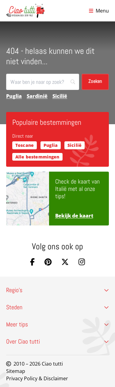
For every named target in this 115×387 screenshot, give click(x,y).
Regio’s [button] (57, 290)
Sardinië (37, 96)
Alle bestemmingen (37, 157)
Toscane (24, 145)
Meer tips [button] (57, 324)
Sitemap (15, 371)
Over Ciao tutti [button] (57, 341)
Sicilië (59, 96)
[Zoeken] (42, 82)
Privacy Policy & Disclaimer (37, 378)
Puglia (14, 96)
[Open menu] (99, 10)
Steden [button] (57, 307)
